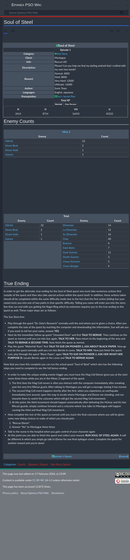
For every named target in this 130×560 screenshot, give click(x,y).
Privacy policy (10, 555)
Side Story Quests (60, 526)
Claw (8, 187)
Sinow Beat (11, 145)
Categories (10, 526)
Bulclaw (9, 191)
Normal (58, 104)
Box (7, 298)
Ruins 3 (66, 164)
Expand (124, 518)
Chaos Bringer (13, 214)
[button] (123, 519)
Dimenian (10, 173)
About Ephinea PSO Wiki (35, 555)
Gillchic (9, 140)
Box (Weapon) (13, 307)
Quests (22, 526)
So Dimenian (12, 182)
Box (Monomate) (14, 302)
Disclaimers (57, 555)
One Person (70, 104)
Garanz (9, 154)
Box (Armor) (12, 320)
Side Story (62, 53)
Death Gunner (13, 205)
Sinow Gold (11, 150)
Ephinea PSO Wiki (26, 5)
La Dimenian (12, 178)
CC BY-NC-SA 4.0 (42, 542)
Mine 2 (66, 131)
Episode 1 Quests (63, 518)
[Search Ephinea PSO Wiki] (66, 12)
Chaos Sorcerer (13, 209)
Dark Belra (11, 196)
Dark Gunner (12, 200)
